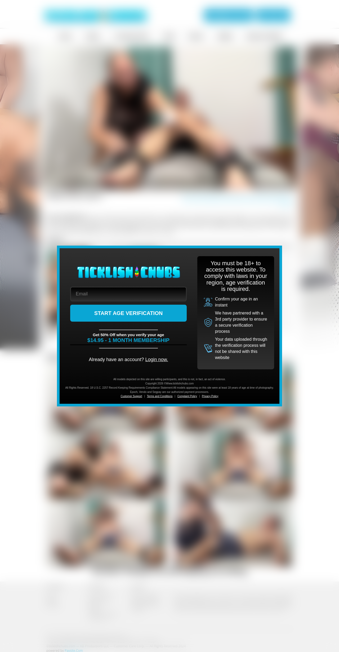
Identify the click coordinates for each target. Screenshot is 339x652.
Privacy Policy (210, 396)
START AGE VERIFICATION (128, 313)
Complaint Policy (187, 396)
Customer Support (131, 396)
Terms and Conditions (160, 396)
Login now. (156, 359)
